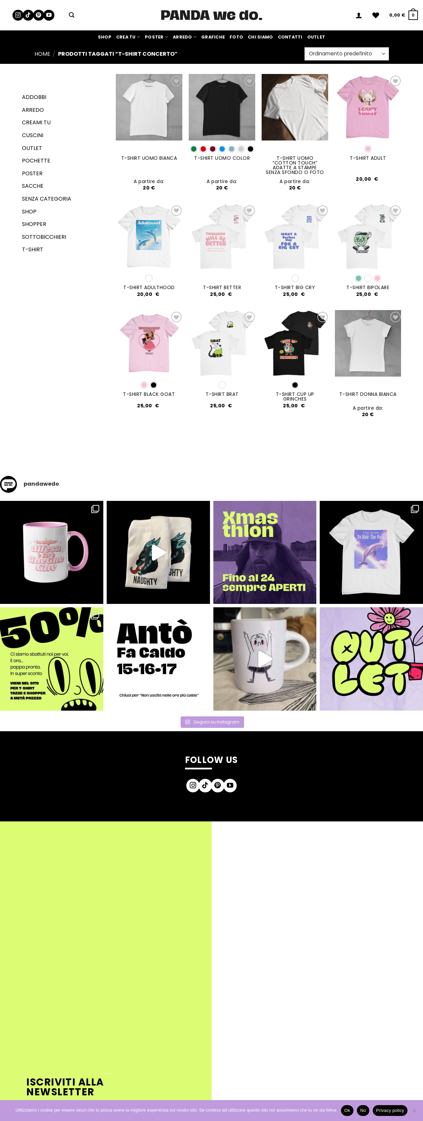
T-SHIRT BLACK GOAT (149, 394)
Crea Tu (128, 37)
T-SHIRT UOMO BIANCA (149, 158)
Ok (347, 1110)
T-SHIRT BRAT (222, 394)
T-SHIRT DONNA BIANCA (368, 394)
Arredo (184, 37)
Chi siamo (260, 37)
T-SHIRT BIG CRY (295, 287)
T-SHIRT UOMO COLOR (222, 158)
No (363, 1110)
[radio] (193, 149)
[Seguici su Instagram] (18, 15)
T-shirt (32, 249)
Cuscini (32, 135)
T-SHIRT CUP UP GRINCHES (295, 396)
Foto (236, 37)
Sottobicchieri (44, 237)
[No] (414, 1112)
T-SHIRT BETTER (222, 287)
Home (42, 54)
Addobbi (34, 97)
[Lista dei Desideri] (375, 15)
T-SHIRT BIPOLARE (367, 287)
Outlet (316, 37)
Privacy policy (390, 1110)
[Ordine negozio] (347, 53)
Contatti (290, 37)
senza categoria (46, 199)
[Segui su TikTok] (28, 15)
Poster (156, 37)
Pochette (36, 160)
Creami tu (36, 122)
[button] (71, 15)
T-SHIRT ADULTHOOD (149, 287)
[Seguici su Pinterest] (38, 15)
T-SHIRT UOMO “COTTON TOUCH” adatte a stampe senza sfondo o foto (295, 165)
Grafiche (213, 37)
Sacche (33, 186)
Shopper (34, 224)
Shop (104, 37)
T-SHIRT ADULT (368, 158)
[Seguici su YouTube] (48, 15)
